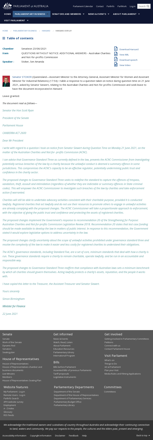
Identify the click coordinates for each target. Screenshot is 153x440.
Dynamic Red (8, 345)
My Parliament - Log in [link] (14, 391)
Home (7, 14)
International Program (64, 355)
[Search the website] (144, 6)
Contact (100, 6)
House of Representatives (15, 363)
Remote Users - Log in (14, 395)
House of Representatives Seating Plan (21, 380)
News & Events (97, 14)
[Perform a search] (148, 6)
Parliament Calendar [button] (83, 6)
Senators (7, 348)
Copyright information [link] (40, 435)
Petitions (109, 342)
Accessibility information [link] (14, 435)
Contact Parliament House (117, 348)
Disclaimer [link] (60, 435)
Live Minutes (8, 373)
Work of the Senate (12, 342)
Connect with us (112, 345)
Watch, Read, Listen (63, 342)
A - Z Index (9, 408)
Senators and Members (66, 14)
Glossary (8, 411)
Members (7, 376)
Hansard (46, 30)
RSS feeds (9, 415)
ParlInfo (110, 6)
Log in (133, 6)
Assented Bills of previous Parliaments (72, 370)
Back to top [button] (144, 435)
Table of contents (17, 38)
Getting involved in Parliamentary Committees (127, 338)
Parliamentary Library (63, 352)
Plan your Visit (111, 370)
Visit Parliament (14, 20)
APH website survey (13, 401)
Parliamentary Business (30, 14)
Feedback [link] (73, 435)
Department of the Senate (67, 391)
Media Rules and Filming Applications (123, 373)
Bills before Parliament (64, 366)
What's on (109, 360)
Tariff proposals (61, 373)
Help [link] (84, 435)
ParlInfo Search (11, 398)
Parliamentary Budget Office (67, 401)
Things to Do (111, 363)
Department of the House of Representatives (76, 395)
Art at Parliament (113, 366)
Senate (6, 338)
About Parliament (125, 14)
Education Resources (63, 348)
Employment (10, 405)
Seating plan (8, 352)
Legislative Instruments (64, 376)
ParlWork (122, 6)
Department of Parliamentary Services (72, 398)
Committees (110, 391)
